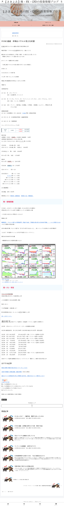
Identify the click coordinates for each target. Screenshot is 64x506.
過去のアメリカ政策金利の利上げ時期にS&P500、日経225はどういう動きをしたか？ (23, 376)
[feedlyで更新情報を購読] (15, 36)
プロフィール (38, 501)
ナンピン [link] (21, 141)
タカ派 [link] (15, 50)
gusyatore (15, 33)
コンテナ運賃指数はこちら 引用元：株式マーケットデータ (12, 282)
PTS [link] (20, 312)
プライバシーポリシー (28, 501)
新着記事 (4, 399)
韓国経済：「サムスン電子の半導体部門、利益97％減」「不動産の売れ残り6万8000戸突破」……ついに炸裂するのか (31, 222)
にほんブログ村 (5, 382)
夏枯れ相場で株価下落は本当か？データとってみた (14, 368)
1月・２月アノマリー (6, 316)
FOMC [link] (3, 46)
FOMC (24, 113)
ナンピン (9, 175)
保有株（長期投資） (15, 196)
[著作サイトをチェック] (13, 36)
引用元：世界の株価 (5, 279)
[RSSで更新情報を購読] (17, 36)
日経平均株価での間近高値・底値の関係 (11, 372)
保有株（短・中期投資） (27, 196)
